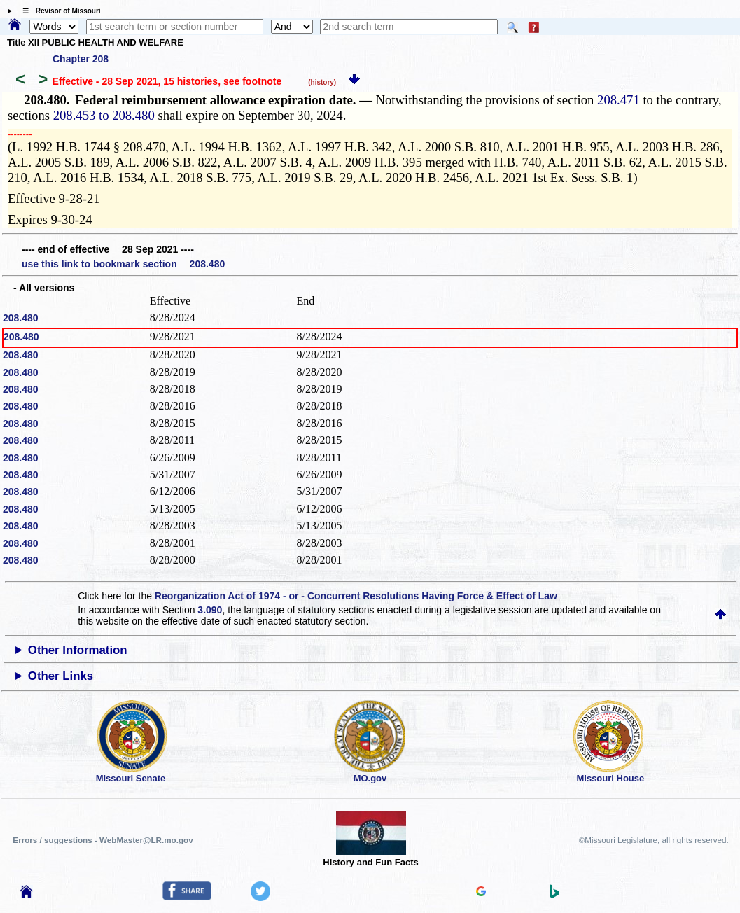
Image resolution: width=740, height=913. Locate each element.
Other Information (77, 650)
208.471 (618, 99)
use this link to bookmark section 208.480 (123, 264)
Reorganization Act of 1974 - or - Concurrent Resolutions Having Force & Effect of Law (356, 595)
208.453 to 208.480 (104, 115)
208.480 (21, 317)
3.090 (209, 609)
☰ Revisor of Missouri (58, 11)
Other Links (60, 676)
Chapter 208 (81, 58)
